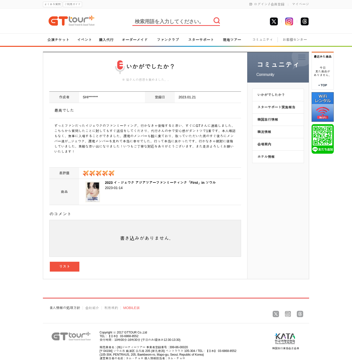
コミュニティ (262, 40)
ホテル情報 (266, 157)
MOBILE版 (131, 308)
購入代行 (106, 40)
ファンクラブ (168, 40)
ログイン (261, 4)
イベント (84, 40)
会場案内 (264, 144)
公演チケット (58, 40)
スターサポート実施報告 (276, 107)
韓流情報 (264, 132)
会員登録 (277, 4)
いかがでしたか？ (271, 95)
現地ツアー (232, 40)
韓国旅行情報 (267, 119)
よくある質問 (52, 4)
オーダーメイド (135, 40)
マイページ (300, 4)
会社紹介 (92, 308)
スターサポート (201, 40)
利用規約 (111, 308)
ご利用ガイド (72, 4)
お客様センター (295, 40)
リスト (64, 266)
